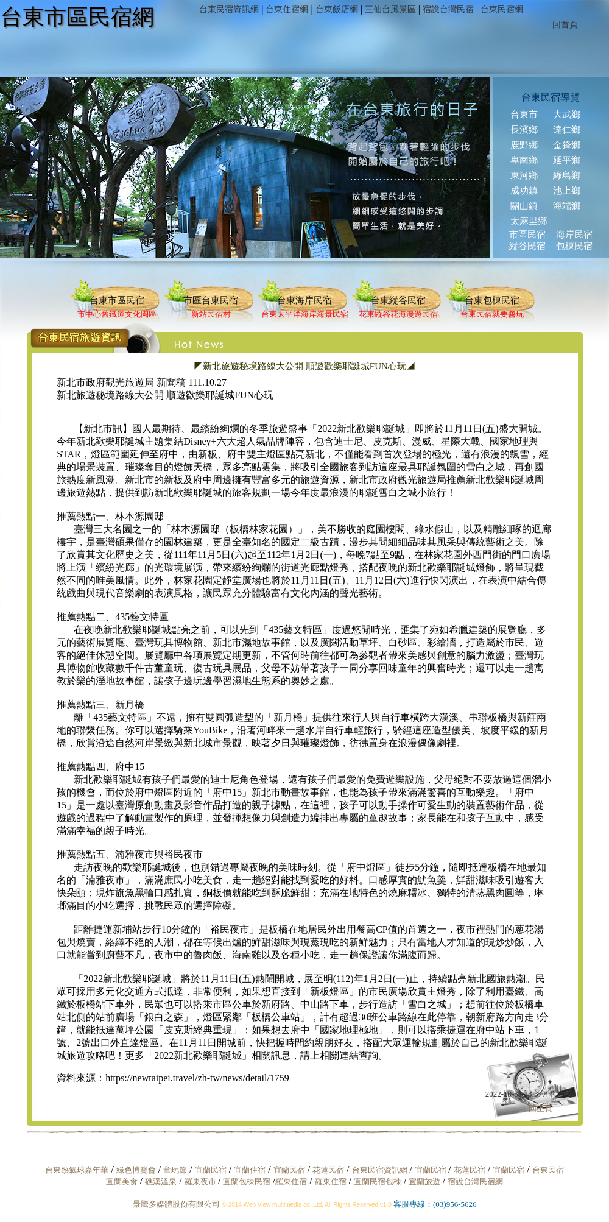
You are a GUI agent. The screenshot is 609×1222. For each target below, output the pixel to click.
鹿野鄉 (524, 145)
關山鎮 (524, 206)
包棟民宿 (574, 246)
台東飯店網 (336, 9)
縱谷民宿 (527, 246)
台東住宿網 (287, 9)
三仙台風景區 (390, 9)
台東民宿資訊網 (229, 9)
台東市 (524, 114)
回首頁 (565, 24)
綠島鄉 (566, 175)
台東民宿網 (502, 9)
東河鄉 (524, 175)
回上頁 (540, 1108)
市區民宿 (527, 234)
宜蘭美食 (122, 1181)
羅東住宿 (291, 1181)
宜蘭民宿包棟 (377, 1181)
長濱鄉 (524, 130)
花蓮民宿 (328, 1169)
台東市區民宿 (117, 300)
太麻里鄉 (528, 221)
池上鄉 (566, 191)
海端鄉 (566, 206)
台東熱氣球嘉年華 (76, 1169)
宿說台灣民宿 (448, 9)
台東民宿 (548, 1169)
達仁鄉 (566, 130)
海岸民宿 (574, 234)
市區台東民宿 (210, 300)
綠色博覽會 (136, 1169)
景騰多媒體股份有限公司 (176, 1204)
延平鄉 (566, 160)
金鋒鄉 (566, 145)
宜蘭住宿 (250, 1169)
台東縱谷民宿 (398, 300)
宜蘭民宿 (211, 1169)
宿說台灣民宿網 (475, 1181)
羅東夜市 (201, 1181)
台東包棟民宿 (492, 300)
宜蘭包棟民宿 (247, 1181)
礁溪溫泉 (161, 1181)
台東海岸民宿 (304, 300)
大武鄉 (566, 114)
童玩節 (175, 1169)
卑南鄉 (524, 160)
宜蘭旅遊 (423, 1181)
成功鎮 (524, 191)
